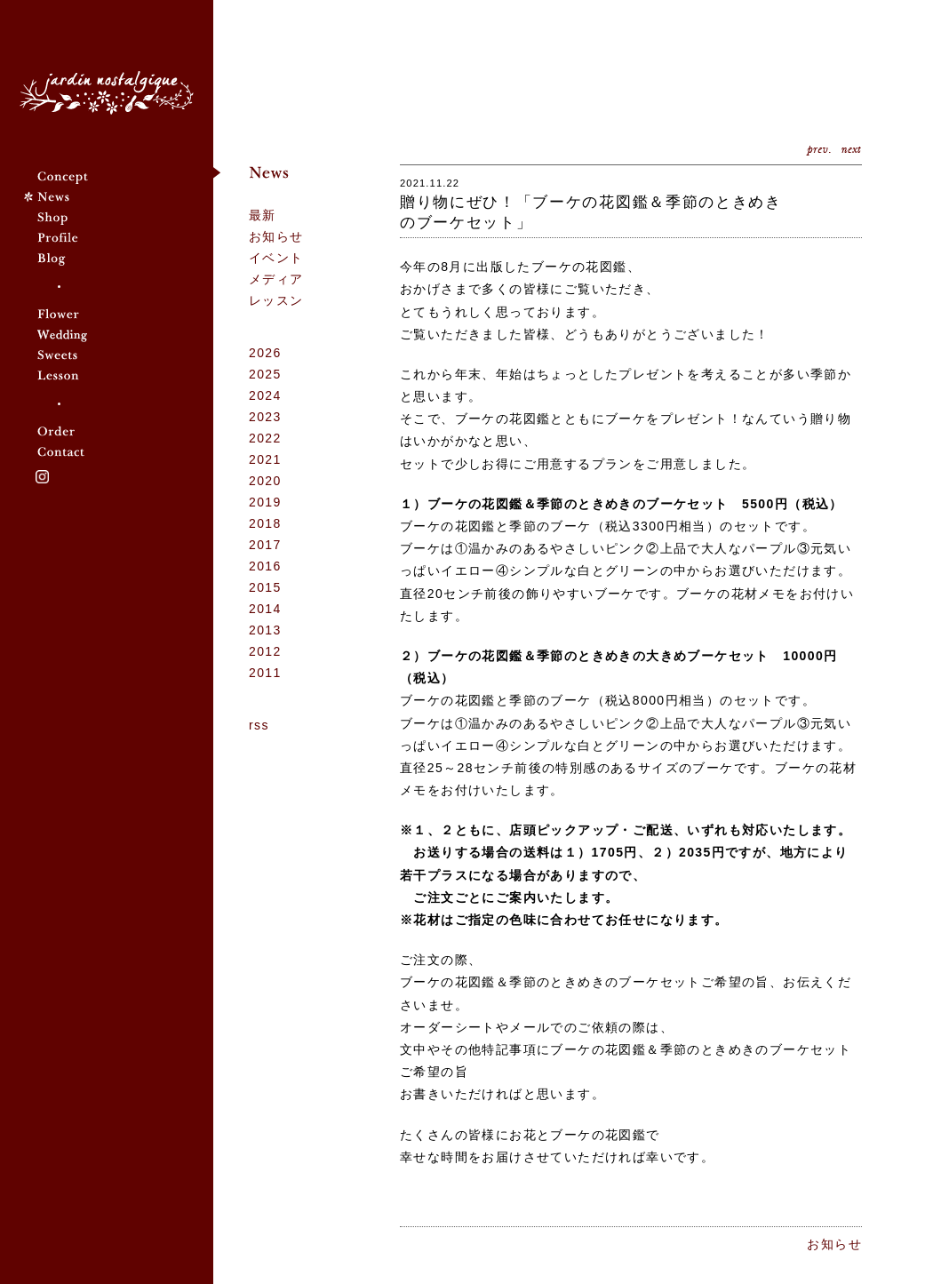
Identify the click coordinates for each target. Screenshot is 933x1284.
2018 (265, 523)
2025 (265, 374)
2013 (265, 630)
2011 (265, 673)
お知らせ (276, 236)
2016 (265, 566)
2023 (265, 417)
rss (259, 725)
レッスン (276, 300)
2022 (265, 438)
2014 (265, 609)
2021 (265, 459)
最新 (262, 215)
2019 (265, 502)
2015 (265, 587)
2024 (265, 395)
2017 (265, 545)
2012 (265, 651)
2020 (265, 481)
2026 (265, 353)
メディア (276, 279)
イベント (276, 258)
